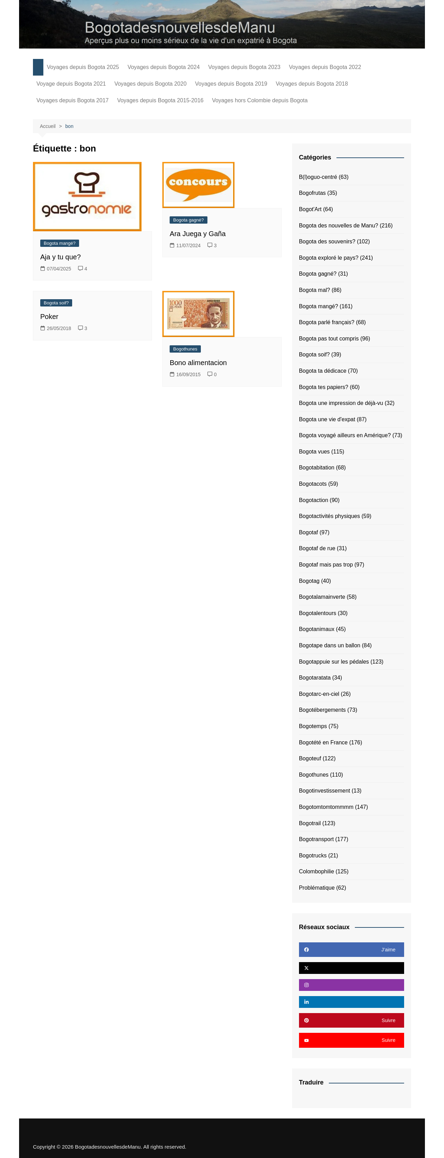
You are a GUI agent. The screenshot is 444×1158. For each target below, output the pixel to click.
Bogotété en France (323, 742)
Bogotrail (310, 823)
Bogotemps (313, 726)
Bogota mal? (314, 290)
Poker (49, 316)
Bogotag (309, 581)
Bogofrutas (312, 193)
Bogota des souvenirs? (327, 241)
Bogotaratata (315, 678)
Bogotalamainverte (322, 597)
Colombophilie (316, 871)
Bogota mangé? (60, 243)
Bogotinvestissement (324, 791)
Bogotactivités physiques (329, 516)
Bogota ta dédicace (323, 371)
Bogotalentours (317, 613)
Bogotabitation (316, 467)
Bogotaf (308, 532)
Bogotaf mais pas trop (326, 565)
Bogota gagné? (188, 220)
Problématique (317, 888)
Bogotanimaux (316, 629)
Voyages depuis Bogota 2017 (72, 100)
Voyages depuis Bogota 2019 (231, 84)
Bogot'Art (310, 209)
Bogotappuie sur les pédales (334, 662)
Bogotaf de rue (317, 548)
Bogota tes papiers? (323, 387)
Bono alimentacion (198, 362)
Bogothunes (185, 349)
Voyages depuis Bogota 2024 (164, 67)
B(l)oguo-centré (318, 177)
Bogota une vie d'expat (327, 419)
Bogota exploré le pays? (329, 258)
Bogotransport (316, 839)
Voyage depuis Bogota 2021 (71, 84)
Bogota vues (314, 452)
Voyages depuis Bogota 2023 (244, 67)
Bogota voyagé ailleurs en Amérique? (345, 435)
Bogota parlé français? (327, 322)
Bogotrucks (313, 855)
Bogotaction (313, 500)
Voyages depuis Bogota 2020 (150, 84)
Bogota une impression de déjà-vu (341, 403)
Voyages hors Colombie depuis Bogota (260, 100)
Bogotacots (313, 484)
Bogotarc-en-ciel (319, 694)
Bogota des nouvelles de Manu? (338, 225)
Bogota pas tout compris (329, 339)
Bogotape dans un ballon (329, 645)
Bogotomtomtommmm (326, 807)
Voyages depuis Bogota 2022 (325, 67)
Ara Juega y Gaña (197, 233)
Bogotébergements (322, 710)
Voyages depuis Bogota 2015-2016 (160, 100)
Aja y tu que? (60, 257)
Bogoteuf (310, 758)
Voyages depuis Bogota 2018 (312, 84)
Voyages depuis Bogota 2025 (83, 67)
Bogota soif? (56, 302)
